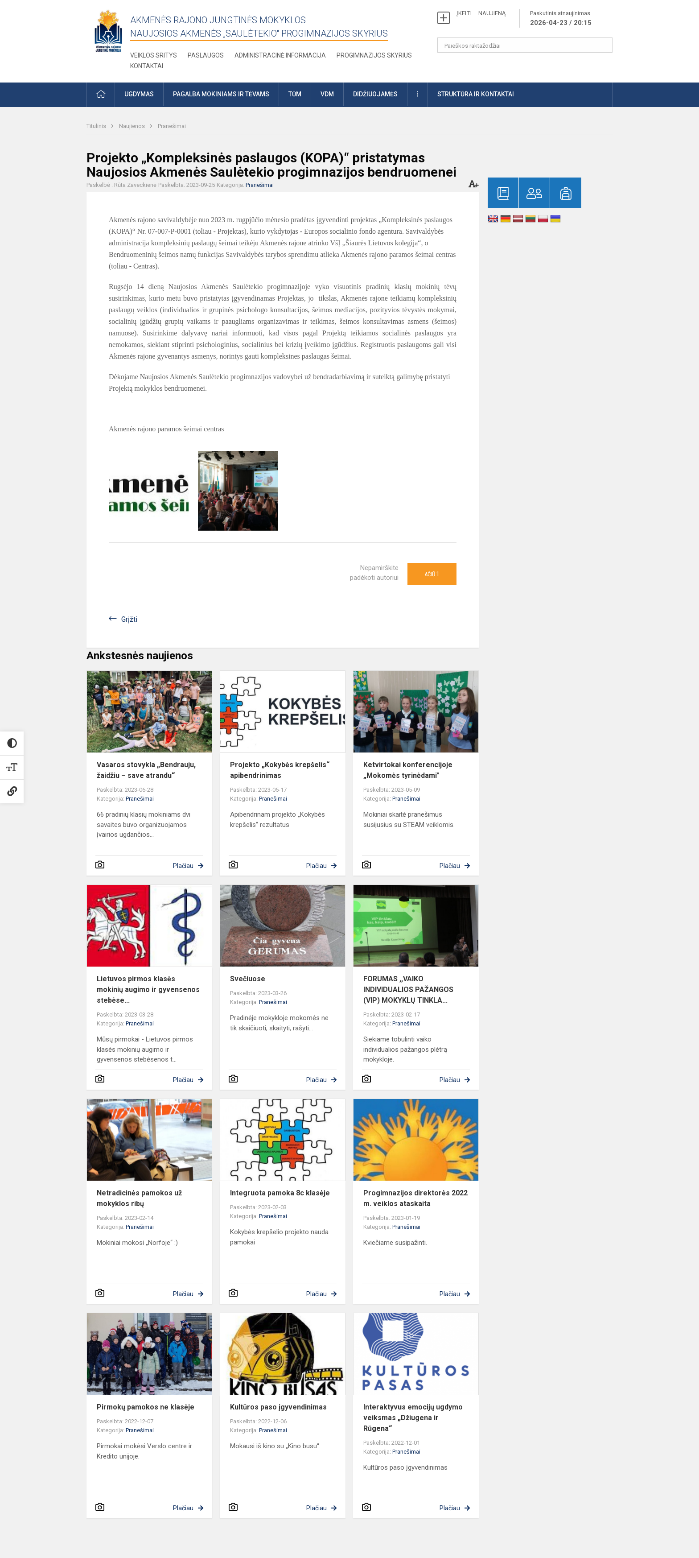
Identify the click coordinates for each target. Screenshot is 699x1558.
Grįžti (129, 619)
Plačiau (183, 865)
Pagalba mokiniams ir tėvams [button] (221, 94)
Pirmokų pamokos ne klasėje (145, 1407)
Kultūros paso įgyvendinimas (278, 1407)
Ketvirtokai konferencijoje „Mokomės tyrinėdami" (407, 770)
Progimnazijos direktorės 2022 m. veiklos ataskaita (415, 1198)
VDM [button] (327, 94)
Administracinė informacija (280, 55)
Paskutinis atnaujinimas (561, 19)
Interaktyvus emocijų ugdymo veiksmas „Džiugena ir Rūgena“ (413, 1418)
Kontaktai (146, 66)
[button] (101, 95)
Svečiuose (247, 979)
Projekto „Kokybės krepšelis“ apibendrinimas (279, 770)
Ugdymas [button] (139, 94)
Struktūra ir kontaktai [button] (475, 94)
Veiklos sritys (153, 55)
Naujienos (132, 126)
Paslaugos (206, 55)
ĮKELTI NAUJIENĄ (481, 13)
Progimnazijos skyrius (374, 55)
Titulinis (96, 126)
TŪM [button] (294, 94)
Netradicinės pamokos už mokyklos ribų (139, 1198)
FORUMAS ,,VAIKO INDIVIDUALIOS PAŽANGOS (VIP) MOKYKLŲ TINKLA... (408, 989)
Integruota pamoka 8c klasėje (280, 1193)
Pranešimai (172, 126)
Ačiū (432, 574)
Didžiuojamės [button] (375, 94)
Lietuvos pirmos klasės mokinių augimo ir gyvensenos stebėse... (148, 989)
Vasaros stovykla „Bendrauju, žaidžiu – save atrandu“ (146, 770)
